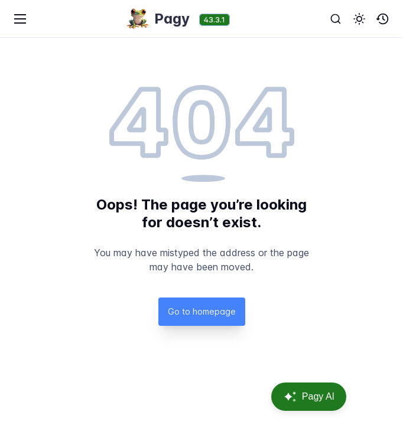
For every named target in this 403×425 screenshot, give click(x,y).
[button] (359, 19)
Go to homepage (202, 311)
